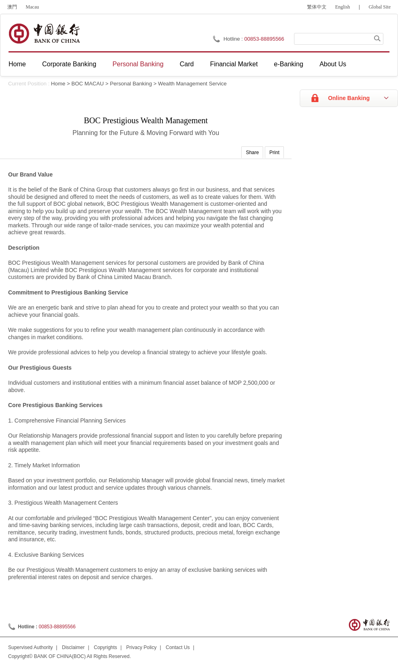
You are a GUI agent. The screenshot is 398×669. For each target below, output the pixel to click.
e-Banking (288, 64)
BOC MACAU (87, 84)
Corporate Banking (69, 64)
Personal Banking (137, 64)
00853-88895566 (264, 39)
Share (252, 152)
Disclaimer (73, 647)
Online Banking (349, 98)
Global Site (380, 7)
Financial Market (233, 64)
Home (17, 64)
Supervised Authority (30, 647)
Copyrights (105, 647)
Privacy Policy (141, 647)
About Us (333, 64)
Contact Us (178, 647)
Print (274, 152)
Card (187, 64)
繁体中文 (317, 7)
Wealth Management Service (192, 84)
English (342, 7)
